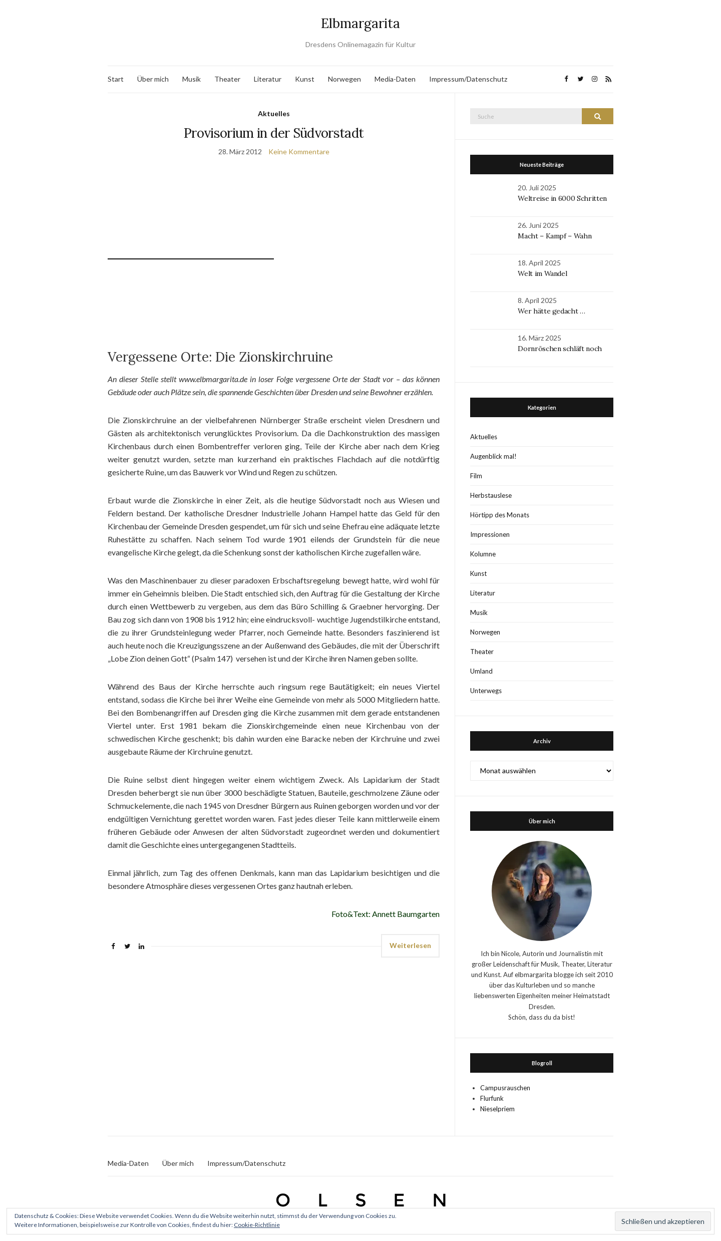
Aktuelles (274, 113)
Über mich (153, 79)
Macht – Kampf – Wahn (554, 235)
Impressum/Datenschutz (468, 79)
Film (476, 476)
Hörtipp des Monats (499, 515)
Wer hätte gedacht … (551, 311)
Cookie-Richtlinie (257, 1224)
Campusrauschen (505, 1088)
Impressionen (490, 534)
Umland (481, 671)
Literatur (267, 79)
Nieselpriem (497, 1109)
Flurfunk (492, 1098)
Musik (191, 79)
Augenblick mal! (493, 456)
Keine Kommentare (298, 151)
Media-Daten (395, 79)
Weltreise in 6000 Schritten (562, 198)
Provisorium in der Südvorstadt (274, 133)
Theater (227, 79)
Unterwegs (486, 691)
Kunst (304, 79)
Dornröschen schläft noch (560, 348)
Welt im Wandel (543, 273)
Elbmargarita (360, 23)
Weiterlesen (410, 945)
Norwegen (344, 79)
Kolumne (483, 554)
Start (116, 79)
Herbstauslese (491, 495)
